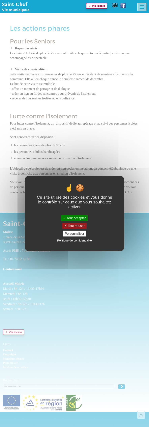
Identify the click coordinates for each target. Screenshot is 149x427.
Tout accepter (74, 218)
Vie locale (98, 6)
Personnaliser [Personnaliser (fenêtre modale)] (74, 233)
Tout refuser (74, 225)
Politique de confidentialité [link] (74, 240)
